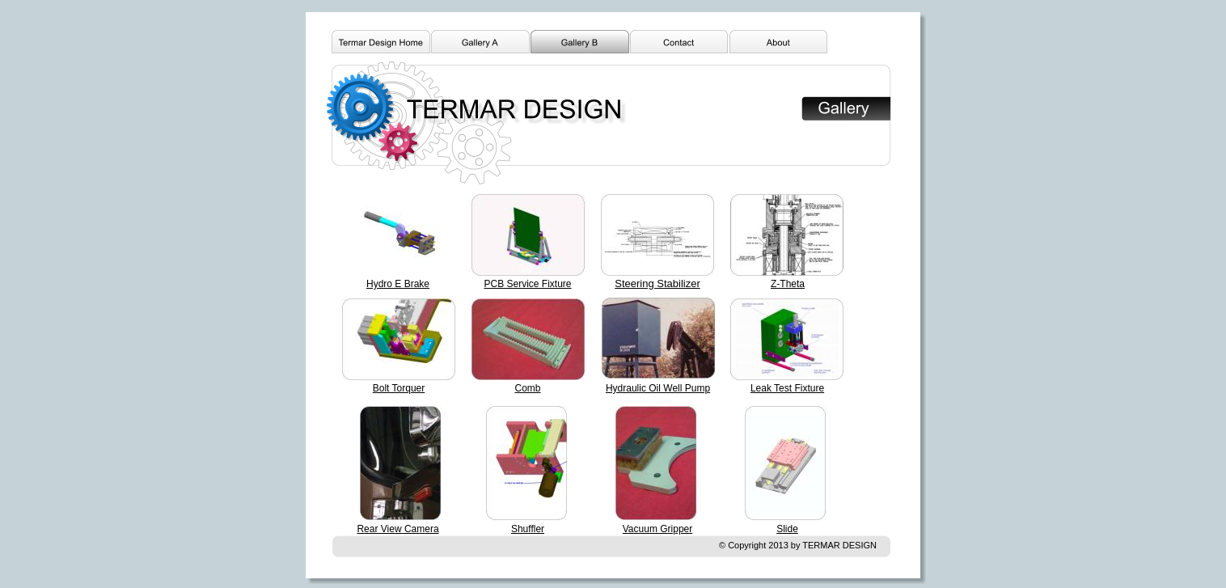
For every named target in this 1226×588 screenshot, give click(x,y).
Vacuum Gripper (657, 529)
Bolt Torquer (399, 388)
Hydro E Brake (397, 284)
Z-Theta (788, 284)
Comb (527, 388)
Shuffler (527, 529)
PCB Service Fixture (527, 284)
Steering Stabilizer (657, 283)
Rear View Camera (397, 529)
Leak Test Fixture (787, 388)
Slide (787, 529)
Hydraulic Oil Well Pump (658, 388)
